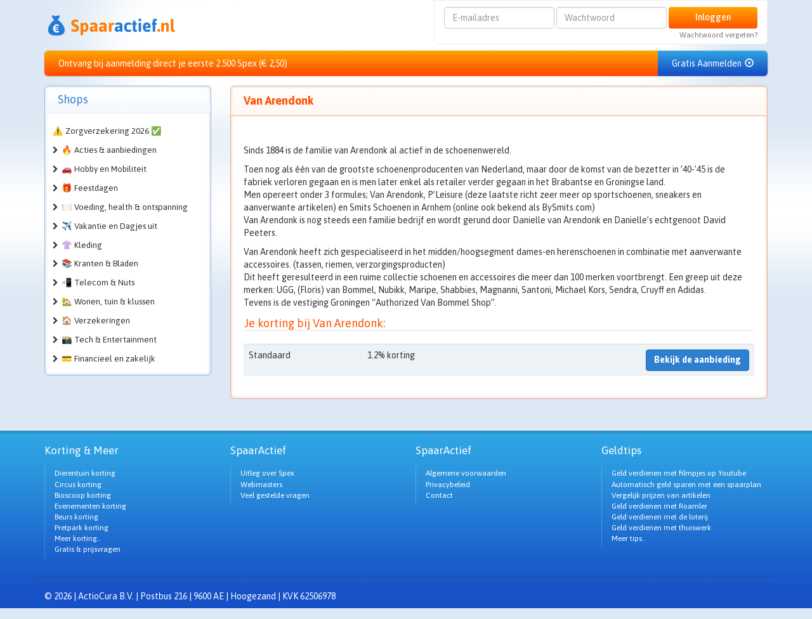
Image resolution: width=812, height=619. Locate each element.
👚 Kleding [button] (82, 245)
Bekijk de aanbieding (697, 360)
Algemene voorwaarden (466, 473)
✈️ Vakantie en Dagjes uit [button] (109, 226)
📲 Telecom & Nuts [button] (98, 282)
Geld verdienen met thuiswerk (661, 527)
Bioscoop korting (83, 495)
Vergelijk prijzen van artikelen (661, 495)
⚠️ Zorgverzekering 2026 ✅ (107, 131)
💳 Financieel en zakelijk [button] (108, 358)
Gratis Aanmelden (713, 63)
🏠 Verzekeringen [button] (96, 320)
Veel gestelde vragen (275, 495)
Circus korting (78, 484)
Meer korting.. (78, 538)
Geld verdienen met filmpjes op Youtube (679, 473)
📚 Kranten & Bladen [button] (100, 263)
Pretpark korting (81, 527)
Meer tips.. (629, 538)
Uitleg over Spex (267, 473)
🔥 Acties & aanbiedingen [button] (109, 150)
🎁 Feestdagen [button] (90, 188)
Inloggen (713, 17)
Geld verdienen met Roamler (659, 506)
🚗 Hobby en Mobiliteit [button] (104, 169)
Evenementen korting (90, 506)
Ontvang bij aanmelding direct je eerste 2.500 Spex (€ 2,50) (172, 63)
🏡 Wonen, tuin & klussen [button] (108, 301)
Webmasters (261, 484)
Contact (439, 495)
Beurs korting (76, 516)
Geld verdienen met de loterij (660, 516)
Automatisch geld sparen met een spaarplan (686, 484)
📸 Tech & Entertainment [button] (109, 339)
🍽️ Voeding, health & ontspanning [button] (125, 207)
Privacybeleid (448, 484)
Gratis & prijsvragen (88, 549)
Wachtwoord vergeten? (718, 35)
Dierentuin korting (85, 473)
